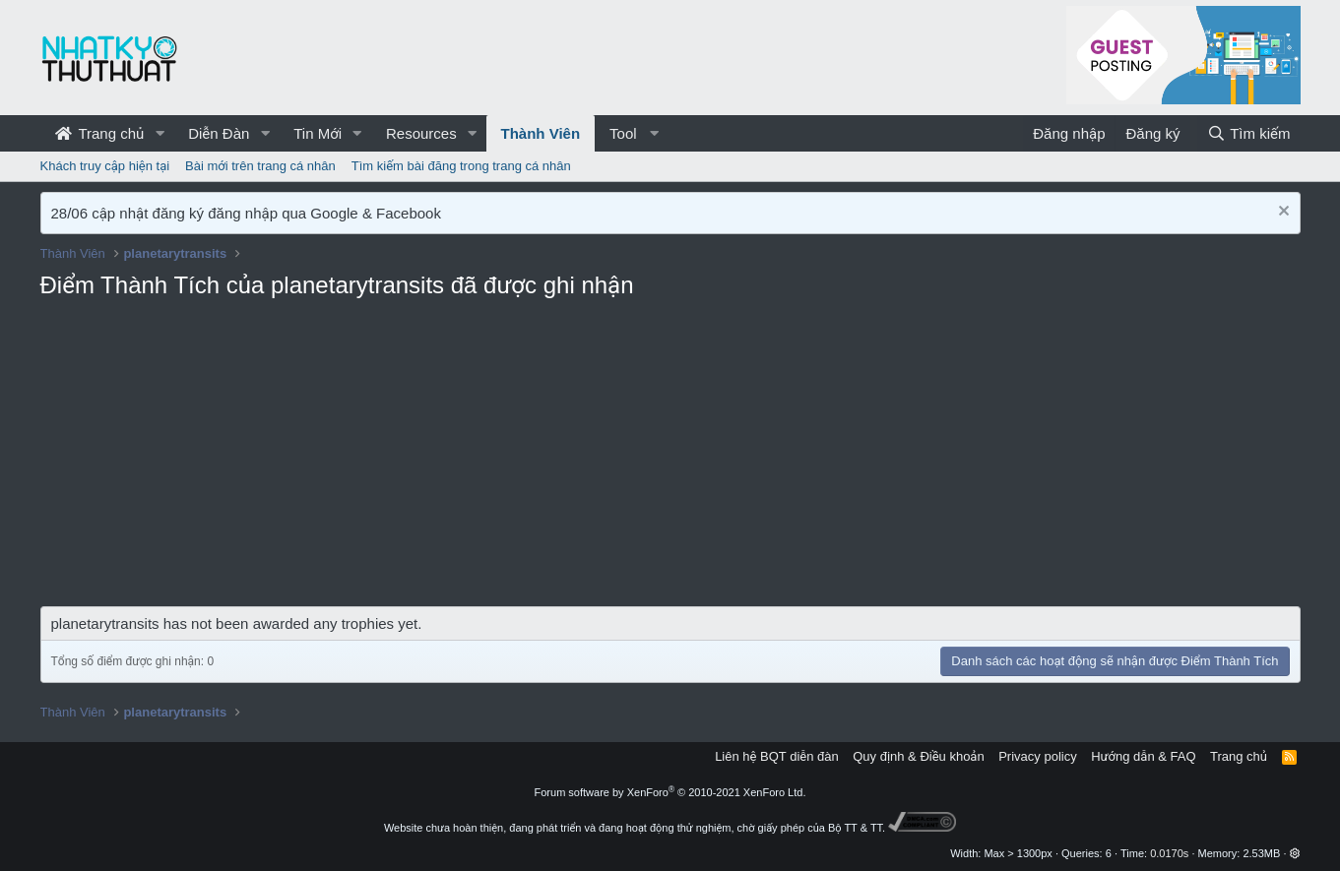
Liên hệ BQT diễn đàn (777, 756)
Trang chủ (100, 133)
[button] (159, 133)
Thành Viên (541, 133)
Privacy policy (1037, 756)
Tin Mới (317, 133)
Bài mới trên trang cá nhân (260, 165)
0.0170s (1169, 853)
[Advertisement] (670, 458)
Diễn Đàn (218, 133)
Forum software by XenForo (670, 792)
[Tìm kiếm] (1248, 133)
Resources (421, 133)
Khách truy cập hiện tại (105, 165)
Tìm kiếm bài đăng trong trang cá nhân (461, 165)
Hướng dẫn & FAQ (1143, 756)
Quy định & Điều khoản (918, 756)
